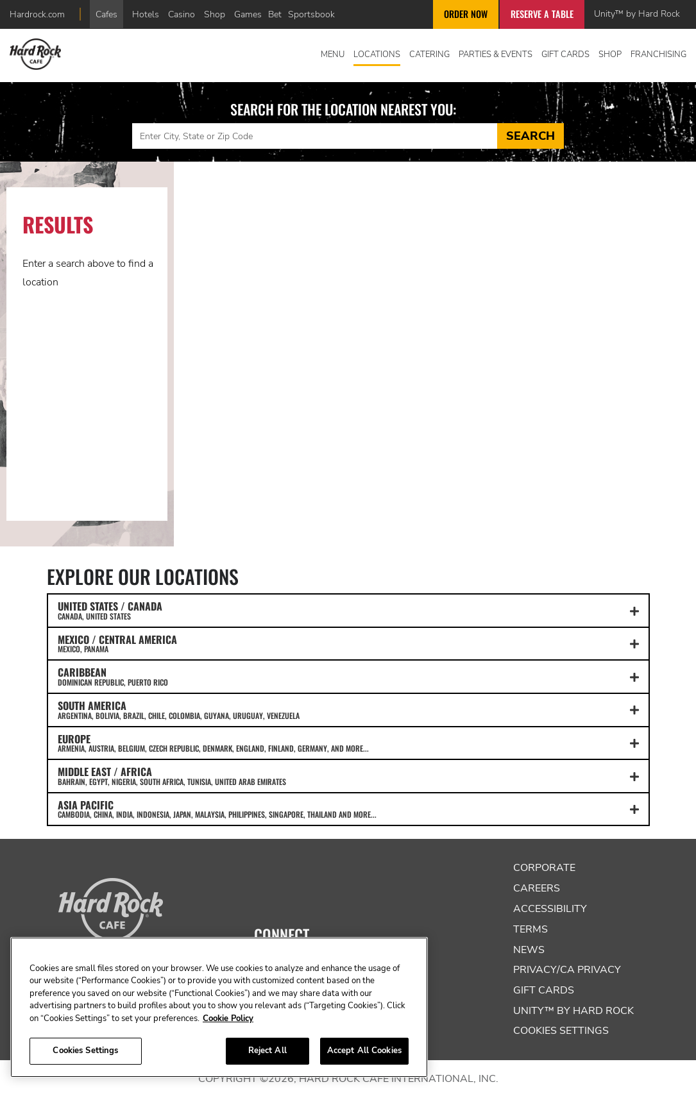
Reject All (267, 1050)
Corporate (544, 868)
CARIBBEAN (348, 676)
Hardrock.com (37, 14)
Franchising (658, 54)
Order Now (466, 14)
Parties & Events (495, 54)
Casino (181, 14)
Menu (332, 54)
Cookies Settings (561, 1031)
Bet (275, 14)
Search (530, 136)
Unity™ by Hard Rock (637, 13)
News (529, 950)
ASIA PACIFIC (348, 808)
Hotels (145, 14)
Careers (536, 888)
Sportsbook (311, 14)
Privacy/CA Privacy (567, 970)
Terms (530, 929)
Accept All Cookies (364, 1050)
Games (248, 14)
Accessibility (550, 909)
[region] (219, 1007)
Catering (429, 54)
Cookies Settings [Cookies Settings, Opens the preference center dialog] (85, 1050)
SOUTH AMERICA (348, 709)
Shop (214, 14)
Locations (376, 54)
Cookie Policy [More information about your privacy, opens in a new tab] (228, 1018)
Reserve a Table (542, 14)
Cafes (106, 14)
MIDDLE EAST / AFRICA (348, 775)
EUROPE (348, 742)
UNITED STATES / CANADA (348, 609)
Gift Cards (565, 54)
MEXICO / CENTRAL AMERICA (348, 643)
